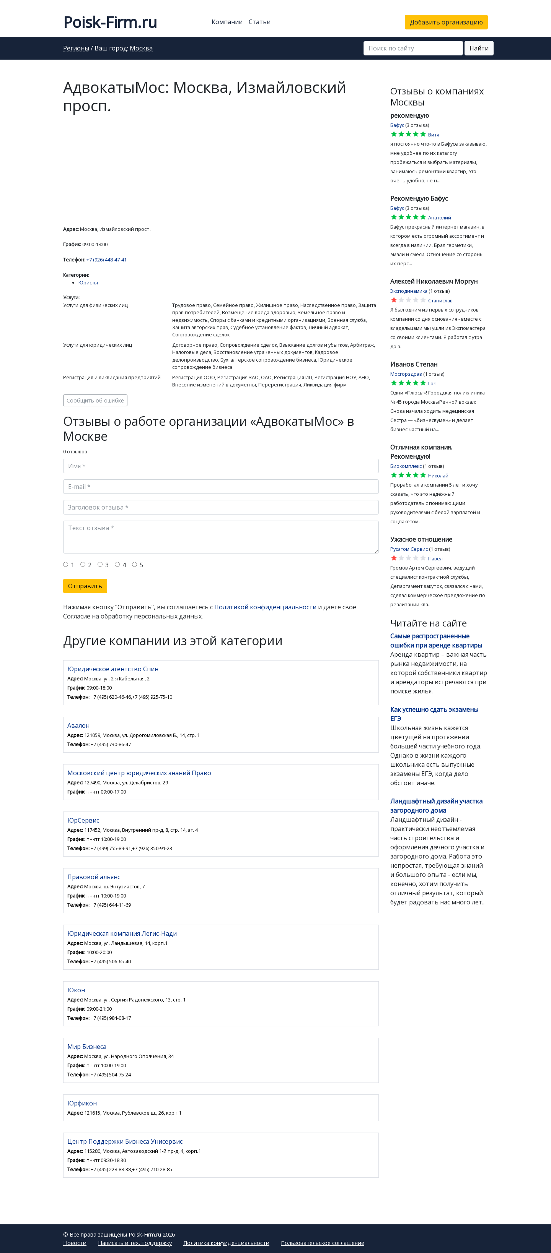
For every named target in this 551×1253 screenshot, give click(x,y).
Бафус (397, 125)
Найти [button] (479, 48)
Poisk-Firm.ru (110, 21)
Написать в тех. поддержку (135, 1243)
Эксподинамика (408, 290)
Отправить (85, 586)
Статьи (260, 22)
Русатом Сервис (409, 548)
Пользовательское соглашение (322, 1243)
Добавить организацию (446, 22)
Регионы (76, 48)
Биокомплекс (406, 466)
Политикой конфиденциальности (265, 607)
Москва (141, 48)
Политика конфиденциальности (226, 1243)
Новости (74, 1243)
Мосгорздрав (406, 373)
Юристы (88, 282)
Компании (227, 22)
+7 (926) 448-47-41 (106, 259)
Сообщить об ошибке (95, 400)
